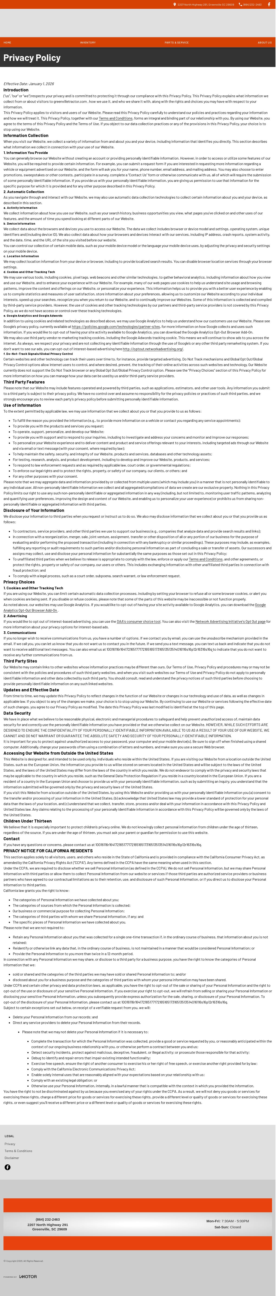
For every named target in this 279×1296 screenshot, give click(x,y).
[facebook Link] (269, 4)
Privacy (10, 1144)
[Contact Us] (203, 4)
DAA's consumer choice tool (138, 621)
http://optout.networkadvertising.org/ (153, 348)
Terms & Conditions (18, 1151)
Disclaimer (12, 1158)
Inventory (88, 42)
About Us (265, 42)
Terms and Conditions (116, 118)
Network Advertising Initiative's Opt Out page (230, 621)
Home (7, 42)
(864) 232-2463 (48, 1219)
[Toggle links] (20, 1276)
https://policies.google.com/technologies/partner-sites (116, 326)
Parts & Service (177, 42)
